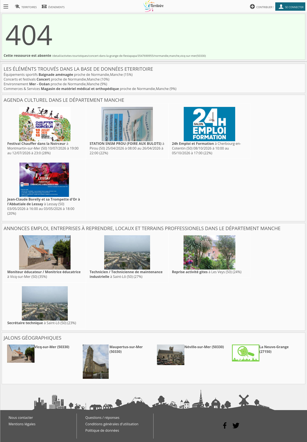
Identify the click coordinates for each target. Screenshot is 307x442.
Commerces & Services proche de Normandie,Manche (87, 88)
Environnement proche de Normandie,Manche (52, 84)
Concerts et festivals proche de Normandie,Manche (52, 79)
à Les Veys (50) (202, 272)
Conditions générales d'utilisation (111, 424)
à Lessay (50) (43, 201)
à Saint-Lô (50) (126, 274)
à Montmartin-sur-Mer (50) (37, 146)
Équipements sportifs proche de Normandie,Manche (64, 74)
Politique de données (102, 430)
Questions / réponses (102, 417)
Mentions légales (22, 424)
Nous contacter (21, 417)
